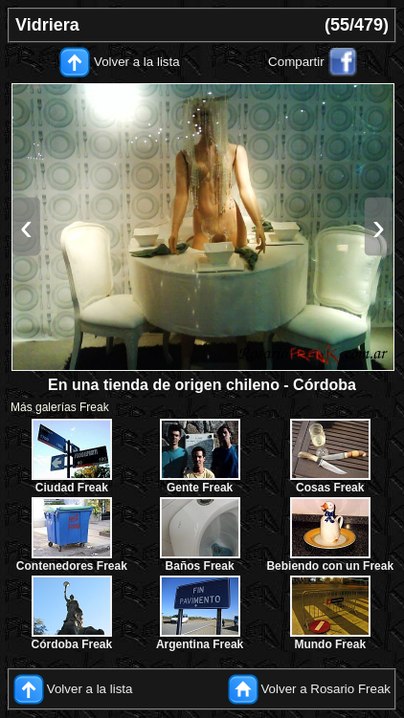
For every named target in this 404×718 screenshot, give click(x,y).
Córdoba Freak (72, 644)
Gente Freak (200, 487)
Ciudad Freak (71, 487)
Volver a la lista (137, 61)
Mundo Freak (330, 644)
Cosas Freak (330, 487)
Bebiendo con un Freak (329, 566)
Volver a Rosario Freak (325, 688)
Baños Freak (200, 566)
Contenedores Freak (71, 566)
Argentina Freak (199, 644)
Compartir (296, 61)
